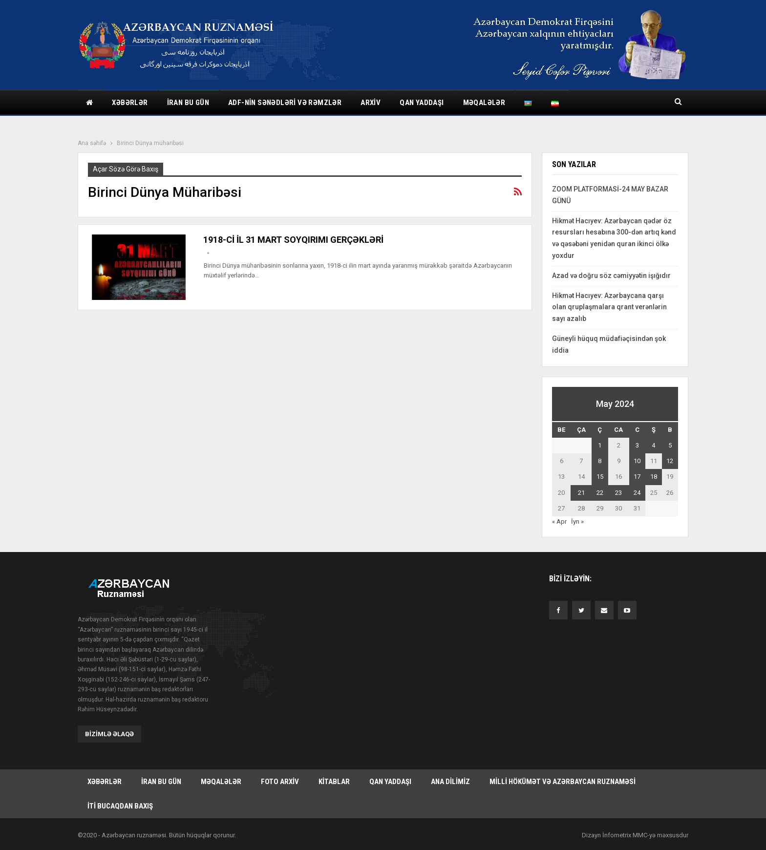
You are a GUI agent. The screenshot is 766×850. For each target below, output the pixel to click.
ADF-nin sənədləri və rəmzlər (284, 102)
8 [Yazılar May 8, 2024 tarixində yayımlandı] (599, 461)
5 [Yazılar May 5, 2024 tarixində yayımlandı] (670, 445)
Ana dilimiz (450, 781)
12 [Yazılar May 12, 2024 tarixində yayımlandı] (669, 461)
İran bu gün (188, 102)
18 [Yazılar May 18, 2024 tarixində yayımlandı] (653, 476)
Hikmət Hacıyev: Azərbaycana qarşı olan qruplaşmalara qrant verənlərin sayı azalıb (609, 307)
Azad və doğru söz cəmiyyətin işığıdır (611, 275)
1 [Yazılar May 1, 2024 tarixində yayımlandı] (599, 445)
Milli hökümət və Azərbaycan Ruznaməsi (562, 781)
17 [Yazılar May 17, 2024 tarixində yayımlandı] (637, 476)
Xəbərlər (130, 102)
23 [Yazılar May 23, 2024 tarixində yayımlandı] (618, 492)
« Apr (559, 521)
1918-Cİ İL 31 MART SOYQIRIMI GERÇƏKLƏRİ (293, 239)
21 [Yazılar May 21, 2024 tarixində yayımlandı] (581, 492)
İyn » (577, 521)
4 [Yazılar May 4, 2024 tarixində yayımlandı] (653, 445)
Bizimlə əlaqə (109, 733)
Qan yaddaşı (422, 102)
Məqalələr (484, 102)
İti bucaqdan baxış (120, 805)
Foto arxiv (280, 781)
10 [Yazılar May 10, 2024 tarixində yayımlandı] (637, 461)
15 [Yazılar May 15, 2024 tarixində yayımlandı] (599, 476)
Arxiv (371, 102)
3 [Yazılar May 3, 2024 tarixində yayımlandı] (637, 445)
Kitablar (334, 781)
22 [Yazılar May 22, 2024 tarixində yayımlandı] (599, 492)
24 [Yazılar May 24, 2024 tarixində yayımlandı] (637, 492)
